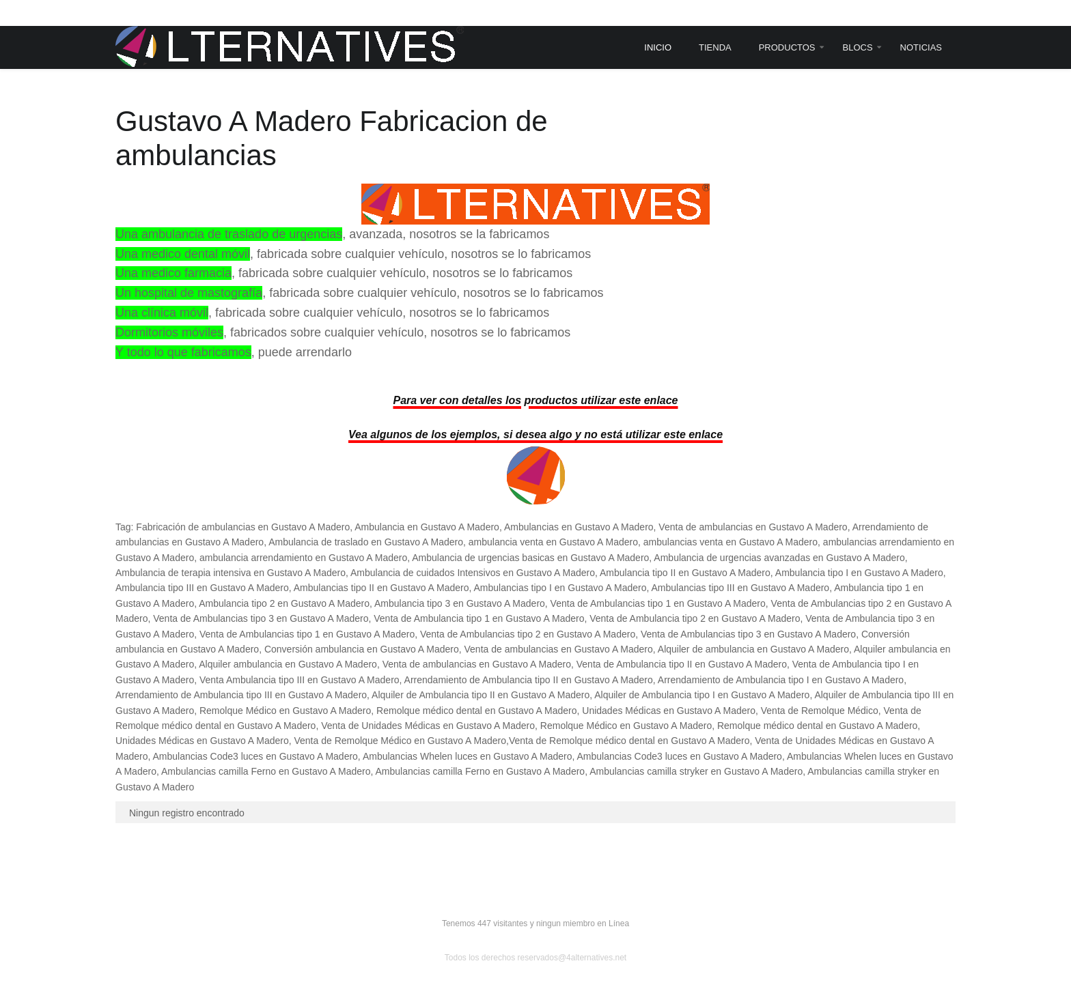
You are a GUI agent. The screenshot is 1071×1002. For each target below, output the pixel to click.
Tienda (715, 47)
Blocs (858, 47)
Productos (787, 47)
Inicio (657, 47)
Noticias (921, 47)
